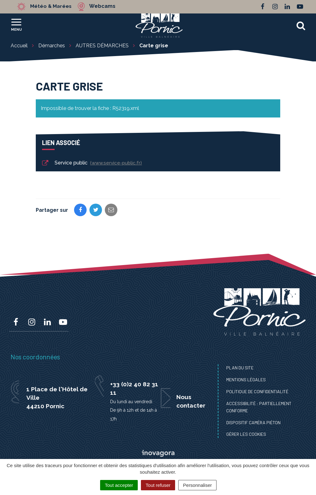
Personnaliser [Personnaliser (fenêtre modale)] (197, 485)
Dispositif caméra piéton (253, 422)
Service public (91, 163)
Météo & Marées (52, 6)
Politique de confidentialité (257, 391)
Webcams (104, 6)
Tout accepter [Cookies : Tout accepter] (119, 485)
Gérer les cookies (246, 434)
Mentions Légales (246, 379)
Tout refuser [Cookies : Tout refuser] (158, 485)
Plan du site (240, 367)
